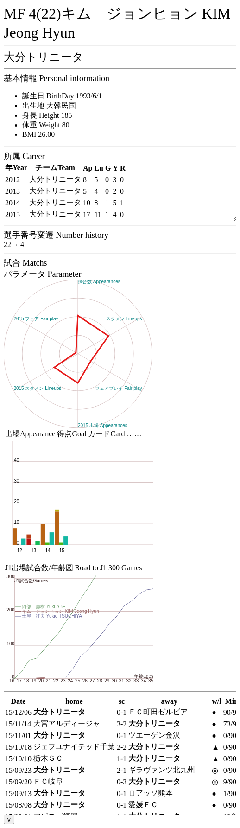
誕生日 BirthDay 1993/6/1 (62, 96)
